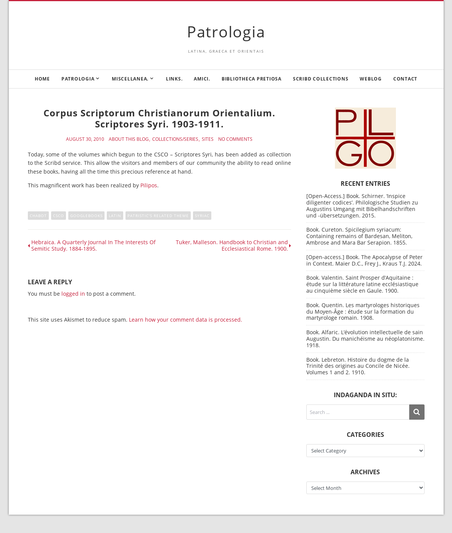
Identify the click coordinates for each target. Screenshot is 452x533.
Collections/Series (175, 139)
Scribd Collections (321, 79)
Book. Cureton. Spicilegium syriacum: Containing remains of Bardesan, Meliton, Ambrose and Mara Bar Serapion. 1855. (359, 236)
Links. (174, 79)
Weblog (371, 79)
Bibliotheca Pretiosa (251, 79)
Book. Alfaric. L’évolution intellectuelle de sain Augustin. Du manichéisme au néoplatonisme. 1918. (365, 338)
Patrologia (226, 31)
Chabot (38, 215)
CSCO (58, 215)
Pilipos (148, 185)
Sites (208, 139)
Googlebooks (86, 215)
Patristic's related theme (158, 215)
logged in (73, 293)
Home (42, 79)
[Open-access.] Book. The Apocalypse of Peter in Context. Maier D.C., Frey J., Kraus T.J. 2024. (364, 260)
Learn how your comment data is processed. (185, 319)
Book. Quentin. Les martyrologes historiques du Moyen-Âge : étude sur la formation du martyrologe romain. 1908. (363, 311)
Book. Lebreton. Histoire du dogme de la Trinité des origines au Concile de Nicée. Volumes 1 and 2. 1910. (358, 366)
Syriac (202, 215)
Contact (405, 79)
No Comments (235, 139)
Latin (115, 215)
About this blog (129, 139)
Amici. (202, 79)
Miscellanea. (130, 79)
